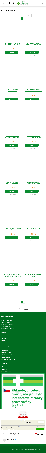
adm (39, 449)
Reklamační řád (6, 357)
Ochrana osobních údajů (8, 359)
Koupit (11, 53)
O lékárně (4, 338)
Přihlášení (4, 369)
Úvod (3, 336)
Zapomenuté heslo (7, 371)
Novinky (4, 340)
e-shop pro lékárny (19, 449)
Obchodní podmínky (7, 355)
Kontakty (4, 343)
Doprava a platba (6, 352)
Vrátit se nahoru (23, 309)
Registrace (5, 367)
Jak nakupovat (5, 350)
